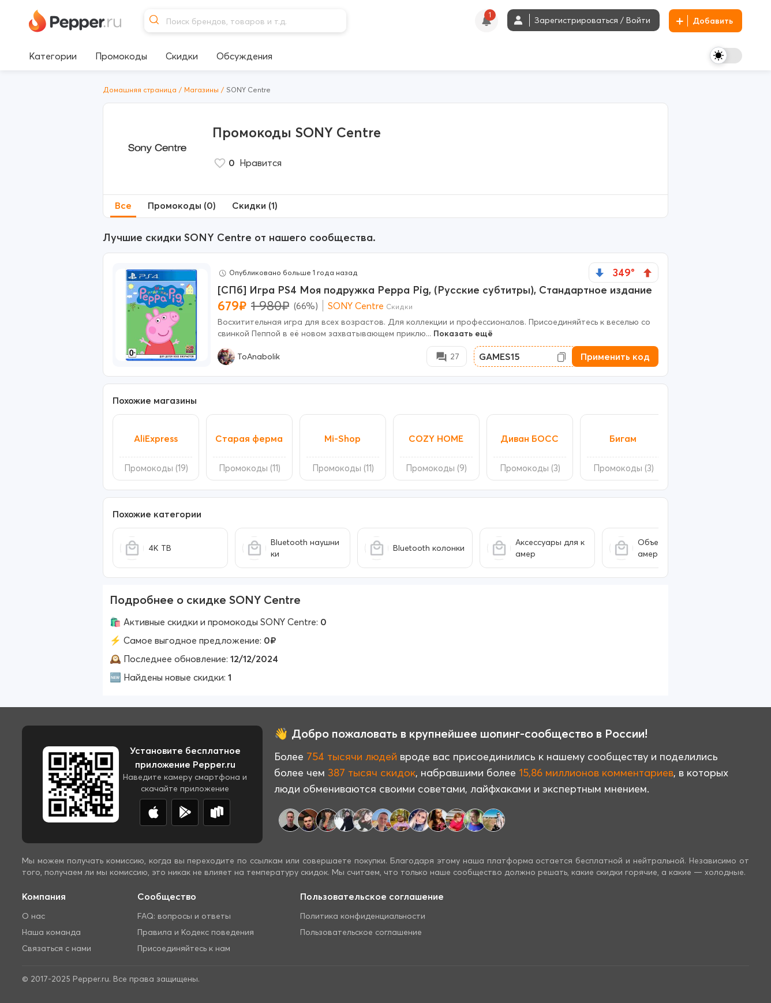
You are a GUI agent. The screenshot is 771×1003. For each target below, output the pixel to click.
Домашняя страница (140, 89)
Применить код (615, 356)
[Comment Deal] (446, 356)
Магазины (201, 89)
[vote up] (647, 273)
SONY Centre (356, 305)
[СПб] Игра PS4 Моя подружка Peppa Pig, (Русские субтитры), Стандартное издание (435, 289)
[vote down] (599, 273)
